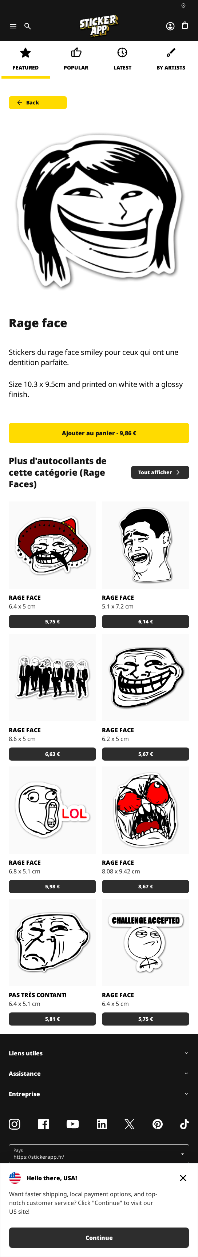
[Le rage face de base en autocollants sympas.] (145, 677)
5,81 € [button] (52, 1018)
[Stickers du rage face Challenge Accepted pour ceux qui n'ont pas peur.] (145, 942)
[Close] (183, 1178)
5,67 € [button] (145, 753)
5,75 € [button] (52, 621)
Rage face (25, 598)
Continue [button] (99, 1238)
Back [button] (27, 102)
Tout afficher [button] (159, 472)
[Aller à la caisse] (185, 25)
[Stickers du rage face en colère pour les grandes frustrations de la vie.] (145, 810)
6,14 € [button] (145, 621)
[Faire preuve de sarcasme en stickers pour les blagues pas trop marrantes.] (52, 810)
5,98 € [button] (52, 886)
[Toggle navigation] (13, 26)
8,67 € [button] (145, 886)
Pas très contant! (38, 995)
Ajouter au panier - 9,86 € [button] (99, 433)
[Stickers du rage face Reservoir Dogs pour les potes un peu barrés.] (52, 677)
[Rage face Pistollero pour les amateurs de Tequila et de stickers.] (52, 545)
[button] (96, 1154)
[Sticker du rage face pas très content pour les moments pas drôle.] (52, 942)
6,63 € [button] (52, 753)
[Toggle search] (26, 26)
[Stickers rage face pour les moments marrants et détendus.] (145, 545)
